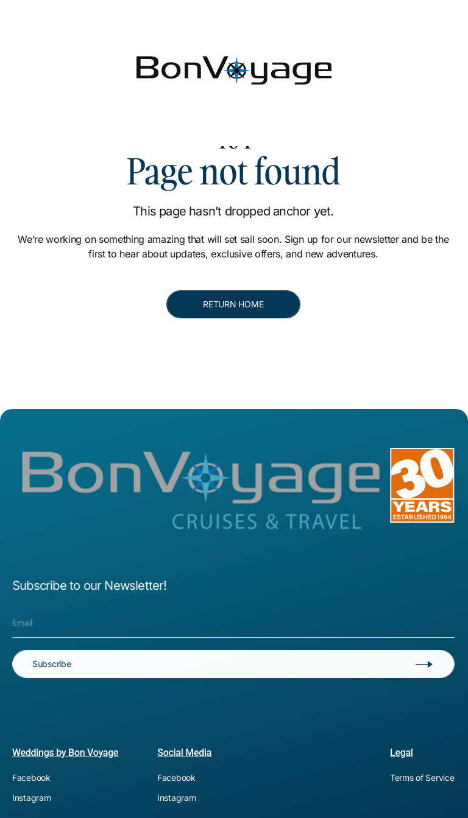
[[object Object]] (309, 10)
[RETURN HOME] (233, 304)
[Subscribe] (234, 664)
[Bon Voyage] (58, 41)
